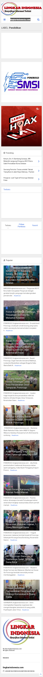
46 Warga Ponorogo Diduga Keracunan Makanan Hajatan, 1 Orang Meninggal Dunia (21, 524)
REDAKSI (6, 658)
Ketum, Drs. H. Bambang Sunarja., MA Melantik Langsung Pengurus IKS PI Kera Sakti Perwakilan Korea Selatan (20, 277)
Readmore (17, 296)
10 (7, 581)
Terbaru (7, 189)
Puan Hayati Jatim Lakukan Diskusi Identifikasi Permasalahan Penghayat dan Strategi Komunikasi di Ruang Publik (20, 591)
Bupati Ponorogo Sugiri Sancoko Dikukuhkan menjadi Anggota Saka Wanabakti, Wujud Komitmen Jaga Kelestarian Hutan (20, 346)
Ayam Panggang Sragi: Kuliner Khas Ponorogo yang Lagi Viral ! (21, 454)
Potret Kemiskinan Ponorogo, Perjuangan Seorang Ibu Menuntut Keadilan (21, 315)
